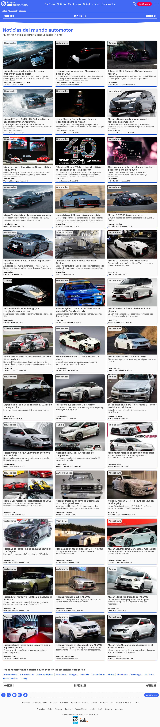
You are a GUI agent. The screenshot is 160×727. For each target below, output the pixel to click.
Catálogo (50, 4)
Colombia (58, 709)
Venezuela (119, 709)
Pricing (94, 702)
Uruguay (108, 709)
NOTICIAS (9, 16)
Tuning (112, 43)
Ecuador (68, 709)
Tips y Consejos (10, 678)
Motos (111, 674)
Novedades (10, 43)
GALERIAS (151, 16)
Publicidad (104, 702)
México (92, 709)
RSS (137, 702)
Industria (84, 674)
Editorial (13, 10)
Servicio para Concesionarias (122, 702)
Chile (50, 709)
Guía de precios (91, 4)
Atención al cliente (40, 702)
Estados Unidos (81, 709)
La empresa (25, 702)
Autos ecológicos (45, 674)
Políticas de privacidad (80, 702)
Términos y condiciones (59, 702)
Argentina (41, 709)
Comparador (108, 4)
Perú (100, 709)
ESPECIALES (80, 16)
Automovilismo (12, 328)
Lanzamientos (98, 674)
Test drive (62, 521)
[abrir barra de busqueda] (134, 4)
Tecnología (136, 674)
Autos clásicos (64, 232)
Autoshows (62, 43)
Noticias (61, 4)
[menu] (156, 4)
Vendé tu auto (144, 4)
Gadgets (73, 674)
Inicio (4, 10)
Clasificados (74, 4)
